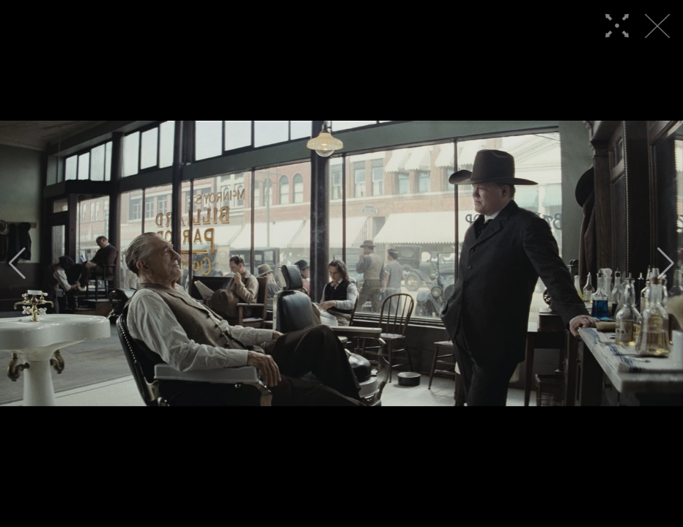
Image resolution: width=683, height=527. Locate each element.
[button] (17, 263)
